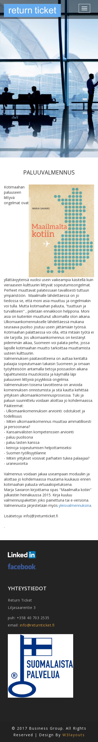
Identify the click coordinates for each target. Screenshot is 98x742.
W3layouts (73, 734)
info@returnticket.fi (37, 625)
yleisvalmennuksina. (75, 505)
